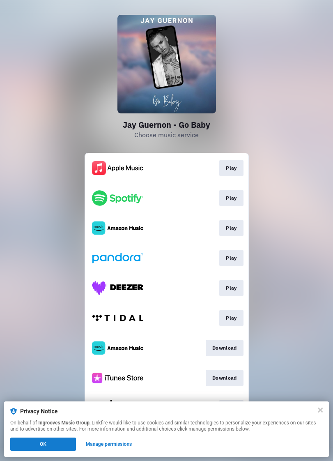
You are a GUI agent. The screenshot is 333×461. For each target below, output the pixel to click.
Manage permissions (109, 444)
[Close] (320, 410)
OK (43, 444)
